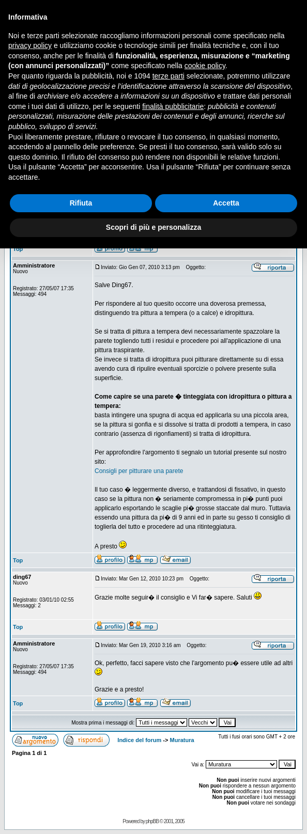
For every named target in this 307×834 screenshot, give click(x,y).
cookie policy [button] (205, 65)
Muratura (182, 740)
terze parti (168, 76)
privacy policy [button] (30, 45)
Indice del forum (139, 740)
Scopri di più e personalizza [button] (153, 227)
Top (18, 249)
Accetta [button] (226, 203)
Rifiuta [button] (81, 203)
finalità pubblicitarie (173, 106)
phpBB (152, 821)
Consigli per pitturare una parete (139, 471)
